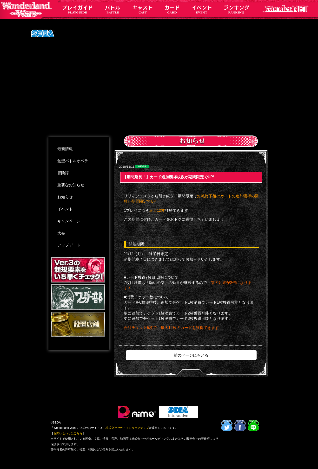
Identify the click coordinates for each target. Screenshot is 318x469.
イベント (65, 209)
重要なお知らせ (70, 185)
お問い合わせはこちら (67, 433)
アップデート (68, 245)
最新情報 (65, 149)
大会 (61, 233)
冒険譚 (63, 173)
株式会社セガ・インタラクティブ (127, 428)
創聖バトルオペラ (72, 161)
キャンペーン (68, 221)
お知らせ (65, 197)
